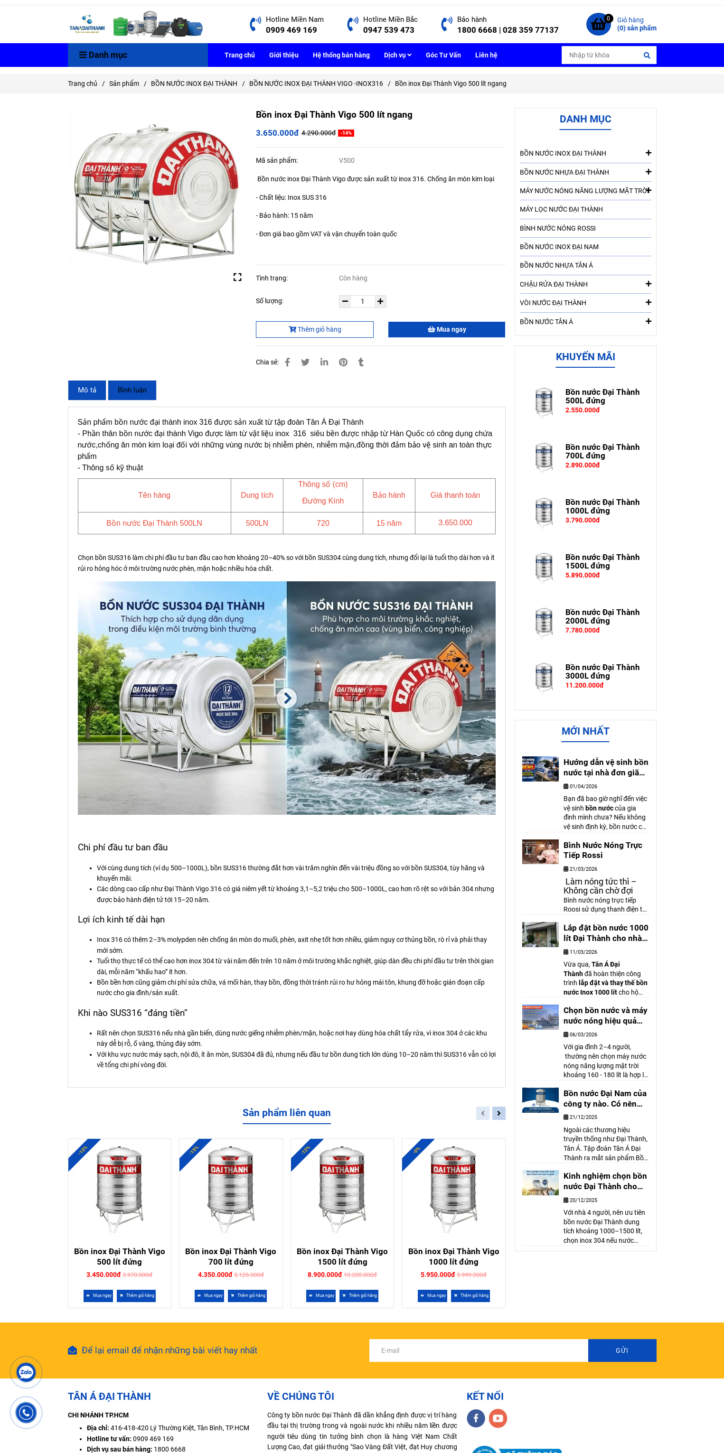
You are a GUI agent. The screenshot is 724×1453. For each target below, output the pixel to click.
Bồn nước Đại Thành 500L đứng (602, 396)
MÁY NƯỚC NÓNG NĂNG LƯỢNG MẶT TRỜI (585, 190)
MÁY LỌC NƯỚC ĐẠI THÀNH (561, 209)
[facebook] (476, 1418)
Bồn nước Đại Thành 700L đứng (602, 451)
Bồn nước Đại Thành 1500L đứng (602, 561)
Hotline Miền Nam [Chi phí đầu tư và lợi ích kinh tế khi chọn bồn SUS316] (295, 19)
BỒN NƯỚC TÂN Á (585, 321)
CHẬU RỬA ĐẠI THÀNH (585, 284)
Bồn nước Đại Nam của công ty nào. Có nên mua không (605, 1099)
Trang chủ (240, 55)
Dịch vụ (398, 55)
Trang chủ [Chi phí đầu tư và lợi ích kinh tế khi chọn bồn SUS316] (82, 83)
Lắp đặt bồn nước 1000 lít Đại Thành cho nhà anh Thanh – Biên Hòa (606, 933)
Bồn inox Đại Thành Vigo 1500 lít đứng (342, 1257)
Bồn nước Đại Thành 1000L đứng (602, 506)
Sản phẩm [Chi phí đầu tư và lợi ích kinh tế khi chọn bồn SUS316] (124, 83)
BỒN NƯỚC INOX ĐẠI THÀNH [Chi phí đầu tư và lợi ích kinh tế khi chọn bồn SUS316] (194, 83)
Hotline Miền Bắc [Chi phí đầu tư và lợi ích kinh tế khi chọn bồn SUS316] (390, 19)
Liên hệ (486, 55)
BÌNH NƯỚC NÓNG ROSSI (558, 228)
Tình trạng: (272, 278)
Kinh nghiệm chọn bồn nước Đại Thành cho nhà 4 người (605, 1181)
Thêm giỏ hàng (315, 329)
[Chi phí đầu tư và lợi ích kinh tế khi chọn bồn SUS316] (255, 24)
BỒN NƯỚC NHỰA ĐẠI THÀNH (585, 172)
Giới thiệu (284, 55)
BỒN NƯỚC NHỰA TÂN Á (556, 265)
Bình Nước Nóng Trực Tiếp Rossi (603, 850)
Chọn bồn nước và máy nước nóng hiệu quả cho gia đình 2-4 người (606, 1016)
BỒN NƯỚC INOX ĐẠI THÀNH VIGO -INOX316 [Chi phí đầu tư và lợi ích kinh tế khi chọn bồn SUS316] (316, 83)
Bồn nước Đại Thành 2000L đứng (602, 616)
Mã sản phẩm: (277, 160)
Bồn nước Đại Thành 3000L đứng (602, 671)
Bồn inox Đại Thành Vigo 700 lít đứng (230, 1257)
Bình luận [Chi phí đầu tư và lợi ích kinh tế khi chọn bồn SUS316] (132, 390)
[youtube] (498, 1418)
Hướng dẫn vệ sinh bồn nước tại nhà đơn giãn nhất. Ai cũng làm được (606, 767)
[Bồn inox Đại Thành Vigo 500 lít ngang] (136, 24)
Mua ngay (447, 329)
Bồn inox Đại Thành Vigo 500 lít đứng (119, 1257)
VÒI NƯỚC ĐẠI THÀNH (585, 302)
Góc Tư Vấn (443, 55)
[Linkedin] (324, 362)
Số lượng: (270, 301)
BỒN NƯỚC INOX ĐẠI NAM (559, 247)
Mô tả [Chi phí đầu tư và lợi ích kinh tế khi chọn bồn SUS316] (87, 390)
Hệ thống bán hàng (341, 55)
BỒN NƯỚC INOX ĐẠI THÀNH (585, 153)
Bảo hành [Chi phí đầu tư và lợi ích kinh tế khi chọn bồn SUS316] (472, 19)
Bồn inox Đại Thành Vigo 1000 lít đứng (453, 1257)
